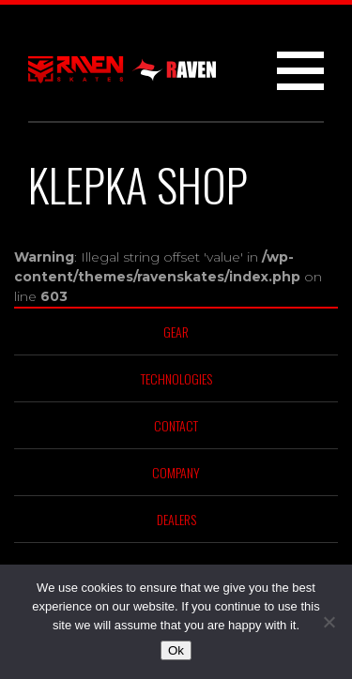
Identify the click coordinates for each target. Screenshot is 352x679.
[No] (328, 621)
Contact (176, 425)
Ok (176, 650)
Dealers (176, 519)
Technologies (176, 378)
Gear (176, 331)
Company (176, 472)
